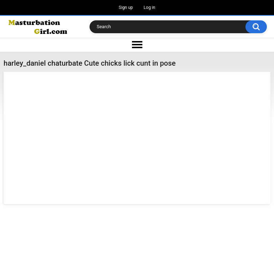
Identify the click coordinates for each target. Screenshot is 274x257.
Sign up (126, 7)
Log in (150, 7)
